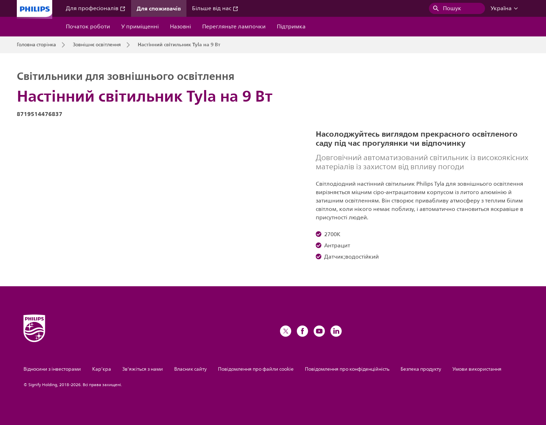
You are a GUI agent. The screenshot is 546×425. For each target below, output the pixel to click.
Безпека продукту (421, 369)
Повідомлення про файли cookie (256, 369)
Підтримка (291, 26)
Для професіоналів (95, 8)
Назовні (180, 26)
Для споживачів (159, 8)
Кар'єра (101, 369)
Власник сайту (190, 369)
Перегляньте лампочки (234, 26)
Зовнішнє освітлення (97, 45)
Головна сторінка (36, 45)
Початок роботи (88, 26)
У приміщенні (140, 26)
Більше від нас (215, 8)
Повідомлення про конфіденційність (347, 369)
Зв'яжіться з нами (142, 369)
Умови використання (476, 369)
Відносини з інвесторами (52, 369)
